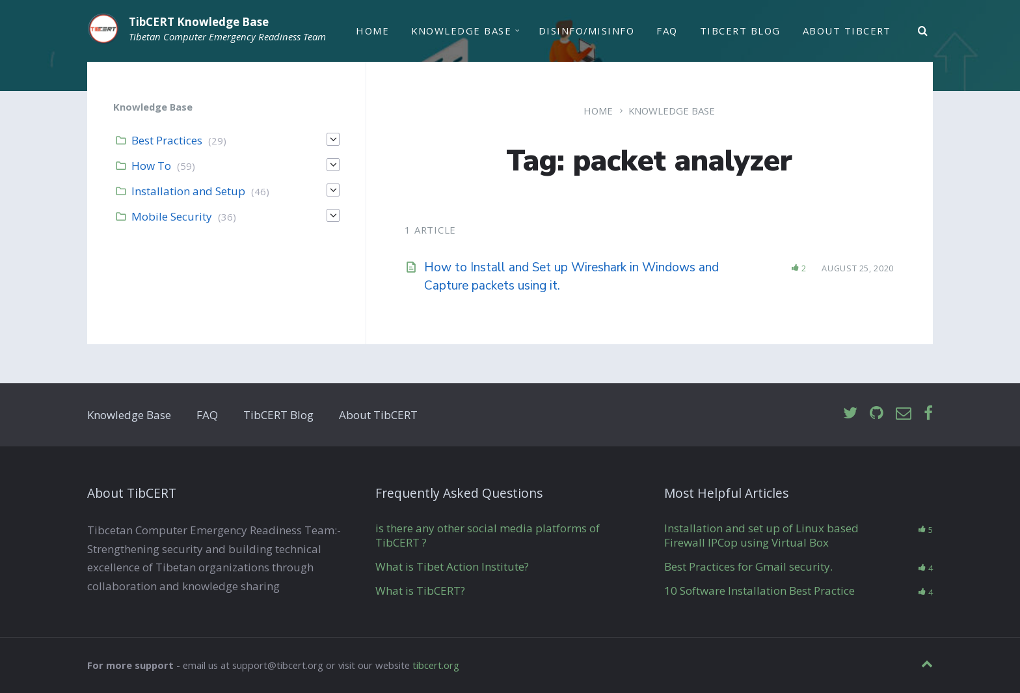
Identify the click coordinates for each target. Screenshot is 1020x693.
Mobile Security (171, 216)
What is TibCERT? (420, 590)
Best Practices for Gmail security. (748, 566)
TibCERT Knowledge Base (199, 21)
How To (151, 165)
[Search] (923, 31)
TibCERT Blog (740, 30)
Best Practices (166, 140)
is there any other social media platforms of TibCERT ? (487, 535)
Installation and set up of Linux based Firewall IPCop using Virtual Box (761, 535)
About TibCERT (847, 30)
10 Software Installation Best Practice (759, 590)
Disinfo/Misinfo (586, 30)
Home (372, 30)
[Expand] (333, 139)
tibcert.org (435, 665)
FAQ (666, 30)
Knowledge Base (461, 30)
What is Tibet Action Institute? (452, 566)
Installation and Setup (188, 190)
